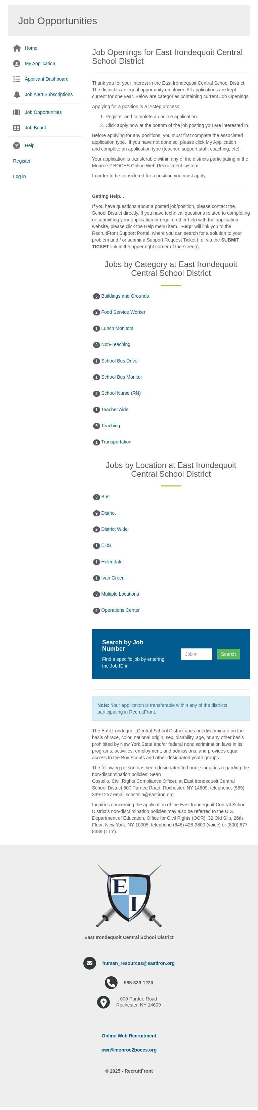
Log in (19, 176)
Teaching (106, 426)
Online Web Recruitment (129, 1035)
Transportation (112, 442)
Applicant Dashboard (47, 79)
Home (31, 48)
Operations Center (116, 610)
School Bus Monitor (117, 377)
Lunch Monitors (113, 329)
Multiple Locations (116, 594)
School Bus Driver (116, 361)
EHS (102, 546)
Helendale (108, 562)
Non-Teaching (111, 345)
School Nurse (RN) (117, 393)
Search (228, 654)
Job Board (35, 127)
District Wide (110, 529)
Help (30, 145)
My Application (40, 63)
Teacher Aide (110, 410)
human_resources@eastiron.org (138, 963)
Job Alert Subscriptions (49, 94)
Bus (101, 497)
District (104, 513)
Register (22, 161)
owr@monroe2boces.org (129, 1050)
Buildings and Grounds (121, 296)
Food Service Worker (119, 312)
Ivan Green (109, 578)
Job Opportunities (43, 112)
